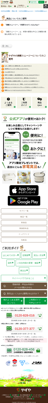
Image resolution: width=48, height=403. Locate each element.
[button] (45, 6)
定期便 (25, 255)
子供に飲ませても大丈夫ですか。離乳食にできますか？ (21, 78)
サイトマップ (36, 397)
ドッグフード (24, 234)
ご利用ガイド (5, 395)
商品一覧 (14, 11)
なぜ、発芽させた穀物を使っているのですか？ (18, 65)
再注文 (23, 271)
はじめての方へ (10, 255)
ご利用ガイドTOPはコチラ (35, 301)
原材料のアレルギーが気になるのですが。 (17, 69)
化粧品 (24, 240)
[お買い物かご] (46, 2)
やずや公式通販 (5, 11)
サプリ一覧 (24, 211)
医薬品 (24, 222)
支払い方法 (38, 255)
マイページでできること (23, 278)
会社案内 (14, 395)
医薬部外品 (24, 228)
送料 (10, 263)
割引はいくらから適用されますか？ (23, 293)
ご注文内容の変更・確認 (27, 263)
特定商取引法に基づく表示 (21, 397)
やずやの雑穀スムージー (26, 11)
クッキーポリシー (38, 395)
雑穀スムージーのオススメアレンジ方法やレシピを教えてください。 (25, 87)
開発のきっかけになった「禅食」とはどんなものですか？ (21, 84)
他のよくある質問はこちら (11, 301)
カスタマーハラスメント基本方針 (22, 399)
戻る (7, 46)
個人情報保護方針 (25, 395)
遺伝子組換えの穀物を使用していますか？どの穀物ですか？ (22, 81)
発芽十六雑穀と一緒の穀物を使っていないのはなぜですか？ (22, 75)
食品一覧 (24, 217)
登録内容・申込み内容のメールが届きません (23, 285)
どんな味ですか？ (10, 72)
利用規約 (8, 397)
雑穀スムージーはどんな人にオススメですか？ (18, 90)
